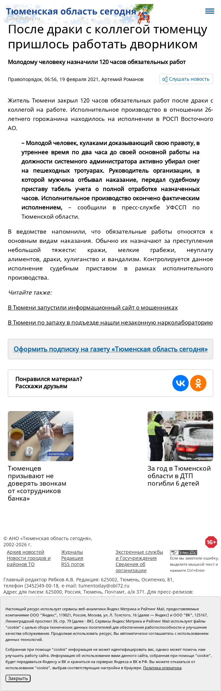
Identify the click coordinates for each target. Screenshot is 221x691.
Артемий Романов (122, 79)
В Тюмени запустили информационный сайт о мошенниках (93, 307)
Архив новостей (25, 552)
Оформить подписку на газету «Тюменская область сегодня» (111, 349)
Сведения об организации (131, 567)
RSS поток (72, 564)
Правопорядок (25, 79)
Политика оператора (162, 667)
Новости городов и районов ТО (29, 561)
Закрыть (18, 678)
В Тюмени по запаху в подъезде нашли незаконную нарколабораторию (110, 322)
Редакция (72, 558)
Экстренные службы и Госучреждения (139, 555)
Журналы (72, 552)
